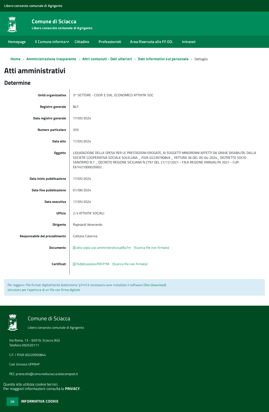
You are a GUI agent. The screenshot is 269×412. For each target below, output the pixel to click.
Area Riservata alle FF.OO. (151, 41)
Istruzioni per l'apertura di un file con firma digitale (44, 289)
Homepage (17, 41)
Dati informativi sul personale (163, 59)
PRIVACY (72, 388)
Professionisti (110, 41)
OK (13, 401)
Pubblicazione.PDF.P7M (91, 263)
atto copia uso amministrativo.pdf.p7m (102, 247)
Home (15, 59)
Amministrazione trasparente (51, 59)
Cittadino (82, 41)
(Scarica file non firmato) (151, 247)
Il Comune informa (50, 41)
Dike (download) (155, 284)
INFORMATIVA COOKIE (39, 401)
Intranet (188, 41)
